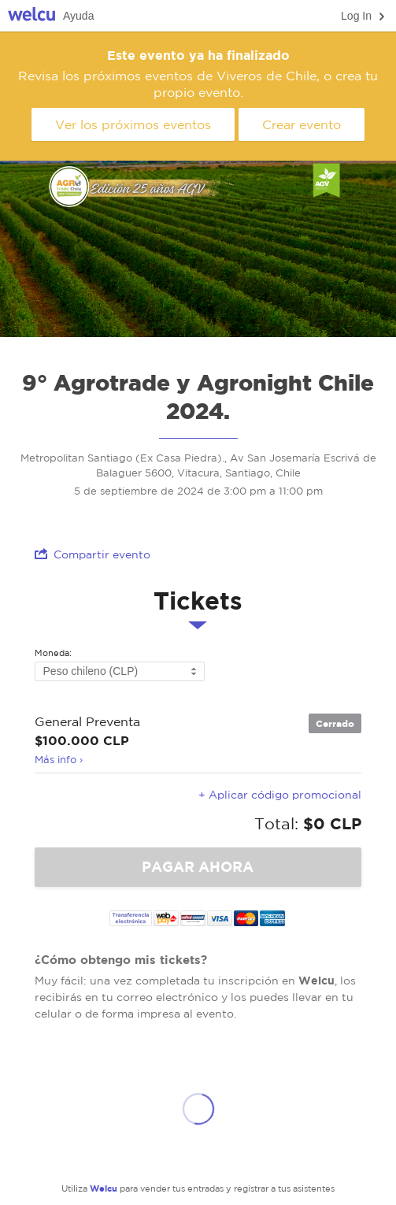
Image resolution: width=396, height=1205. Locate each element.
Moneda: (53, 653)
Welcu (31, 16)
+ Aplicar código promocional (279, 794)
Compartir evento (92, 554)
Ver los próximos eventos (133, 124)
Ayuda (78, 15)
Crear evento (301, 124)
